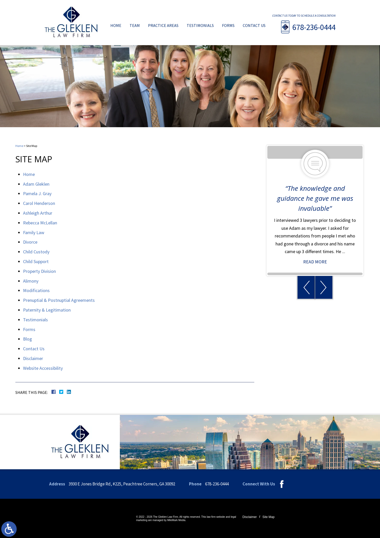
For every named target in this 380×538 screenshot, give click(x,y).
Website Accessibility (43, 368)
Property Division (39, 271)
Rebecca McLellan (40, 223)
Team (135, 25)
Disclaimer (33, 358)
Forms (228, 25)
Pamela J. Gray (37, 193)
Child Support (36, 261)
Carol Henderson (39, 203)
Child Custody (36, 252)
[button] (308, 287)
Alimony (30, 281)
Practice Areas (163, 25)
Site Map (268, 517)
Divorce (30, 242)
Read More (317, 262)
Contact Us (254, 25)
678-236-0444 (313, 27)
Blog (27, 339)
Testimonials (200, 25)
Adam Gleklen (36, 184)
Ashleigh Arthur (37, 213)
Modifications (36, 290)
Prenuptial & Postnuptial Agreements (59, 300)
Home (115, 25)
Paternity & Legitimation (47, 310)
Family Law (33, 232)
